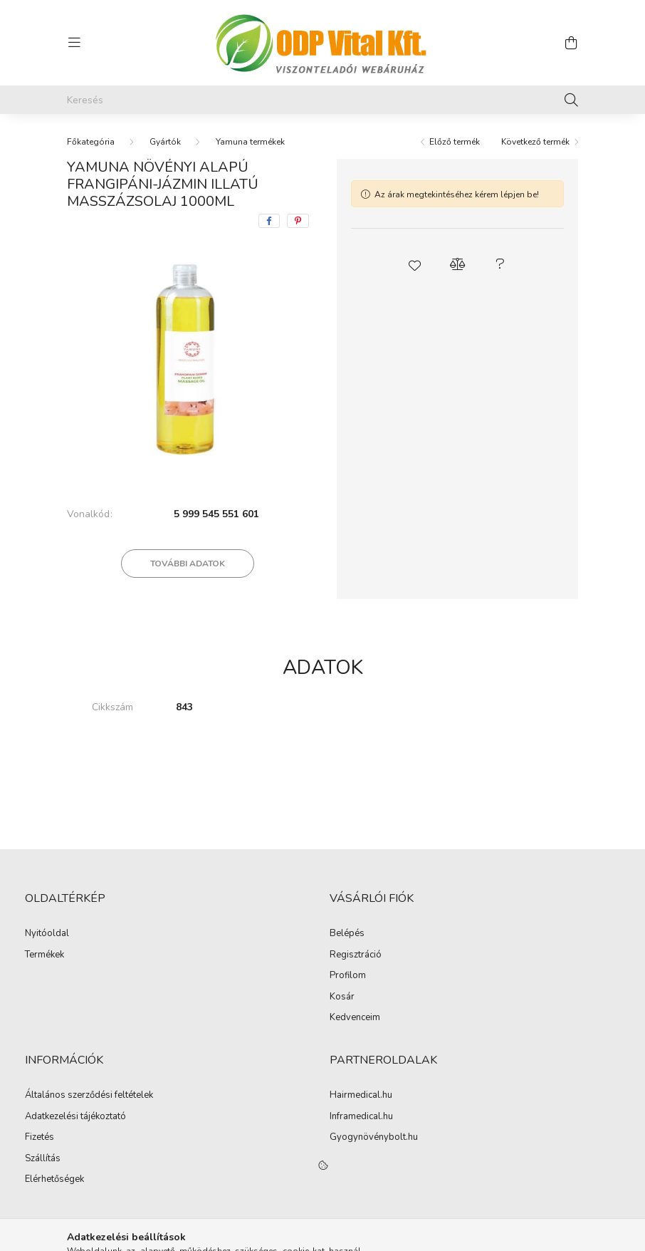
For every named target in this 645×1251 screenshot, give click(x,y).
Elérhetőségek (54, 1179)
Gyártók (165, 141)
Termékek (44, 955)
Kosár (342, 997)
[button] (415, 264)
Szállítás (43, 1159)
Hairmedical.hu (361, 1095)
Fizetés (39, 1137)
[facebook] (269, 221)
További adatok (187, 563)
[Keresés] (322, 99)
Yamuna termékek (250, 141)
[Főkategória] (91, 141)
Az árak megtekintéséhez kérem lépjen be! (456, 194)
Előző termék (454, 141)
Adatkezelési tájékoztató (75, 1117)
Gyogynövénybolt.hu (374, 1137)
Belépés (347, 934)
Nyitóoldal (47, 934)
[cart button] (571, 42)
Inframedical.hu (361, 1117)
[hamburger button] (74, 42)
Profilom (348, 976)
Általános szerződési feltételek (89, 1095)
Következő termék (535, 141)
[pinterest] (298, 221)
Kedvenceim (355, 1018)
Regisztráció (356, 955)
